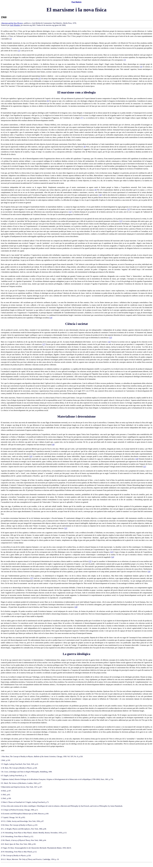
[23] (111, 552)
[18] (53, 444)
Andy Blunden (15, 25)
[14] (50, 318)
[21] (144, 466)
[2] (19, 51)
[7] (82, 118)
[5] (40, 78)
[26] (149, 571)
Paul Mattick (76, 2)
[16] (109, 342)
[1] (11, 39)
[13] (120, 221)
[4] (141, 67)
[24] (112, 557)
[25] (90, 561)
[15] (110, 337)
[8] (85, 147)
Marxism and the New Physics (12, 23)
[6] (48, 101)
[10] (100, 195)
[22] (65, 528)
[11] (128, 209)
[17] (43, 344)
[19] (30, 456)
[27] (31, 578)
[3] (125, 60)
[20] (137, 459)
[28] (76, 607)
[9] (96, 190)
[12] (70, 212)
